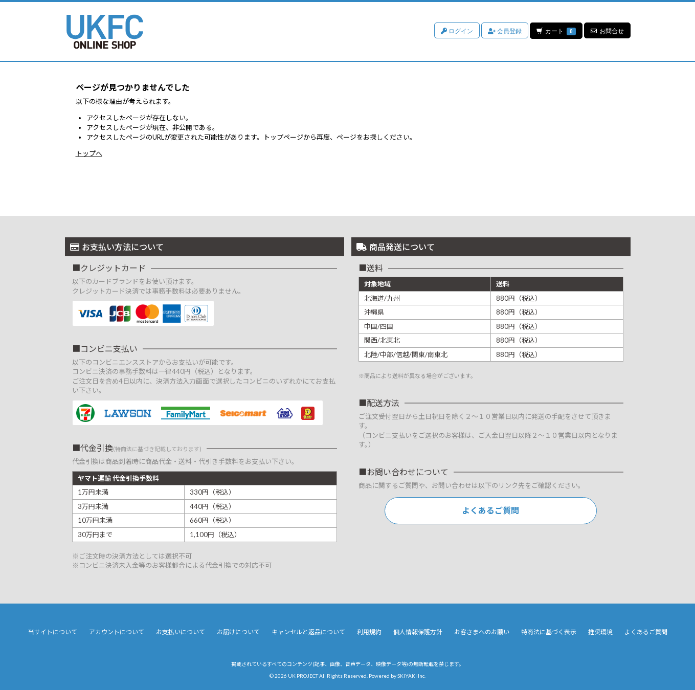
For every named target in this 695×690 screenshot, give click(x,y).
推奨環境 (600, 632)
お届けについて (238, 632)
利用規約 (369, 632)
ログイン (456, 30)
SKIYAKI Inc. (411, 676)
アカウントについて (116, 632)
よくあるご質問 (490, 510)
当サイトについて (52, 632)
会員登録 (504, 30)
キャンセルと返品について (308, 632)
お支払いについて (180, 632)
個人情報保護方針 (417, 632)
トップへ (89, 153)
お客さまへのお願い (481, 632)
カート (556, 30)
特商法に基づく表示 (548, 632)
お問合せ (607, 30)
